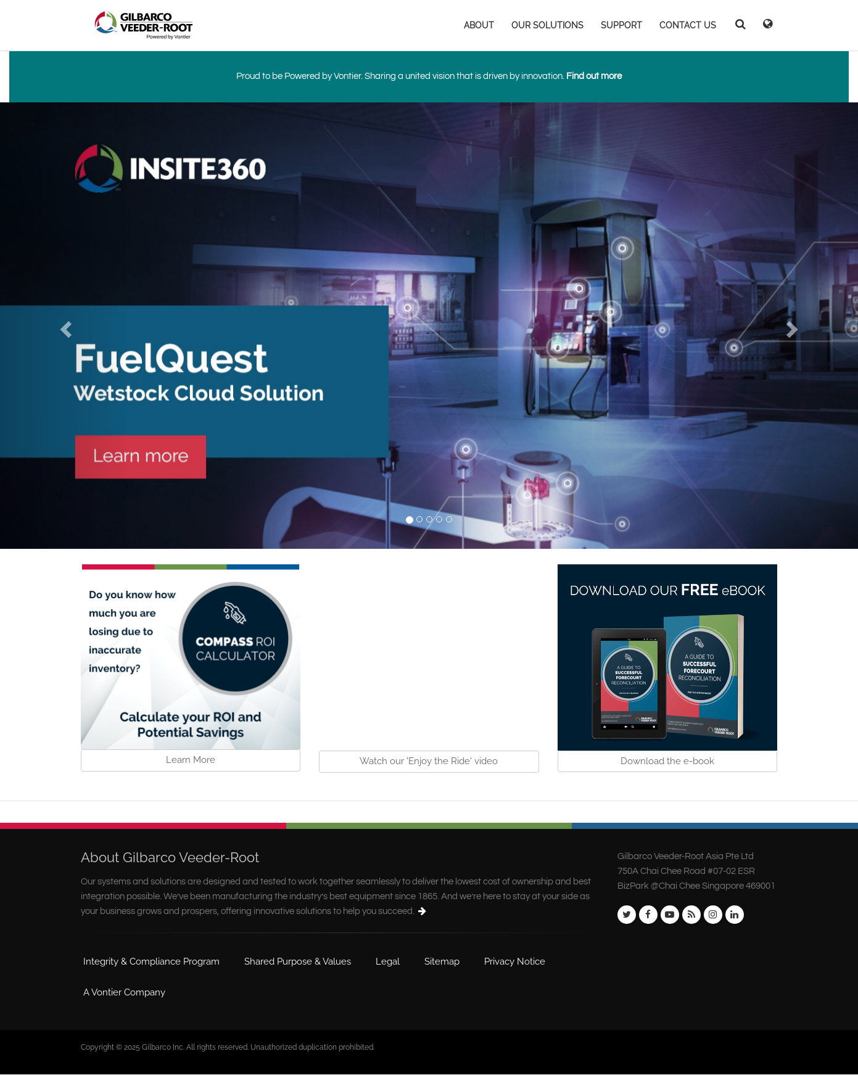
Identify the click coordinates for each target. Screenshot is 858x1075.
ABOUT (479, 25)
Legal (388, 961)
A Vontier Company (124, 992)
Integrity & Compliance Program (151, 961)
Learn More (190, 759)
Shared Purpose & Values (297, 961)
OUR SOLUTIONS (547, 25)
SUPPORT (621, 25)
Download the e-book (667, 761)
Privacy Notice (514, 961)
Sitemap (442, 961)
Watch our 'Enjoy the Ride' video (429, 761)
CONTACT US (687, 25)
